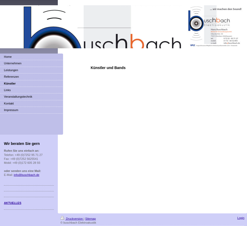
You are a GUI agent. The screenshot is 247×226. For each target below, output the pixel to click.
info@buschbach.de (26, 174)
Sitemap (90, 218)
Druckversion (72, 218)
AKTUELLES (12, 202)
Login (240, 217)
